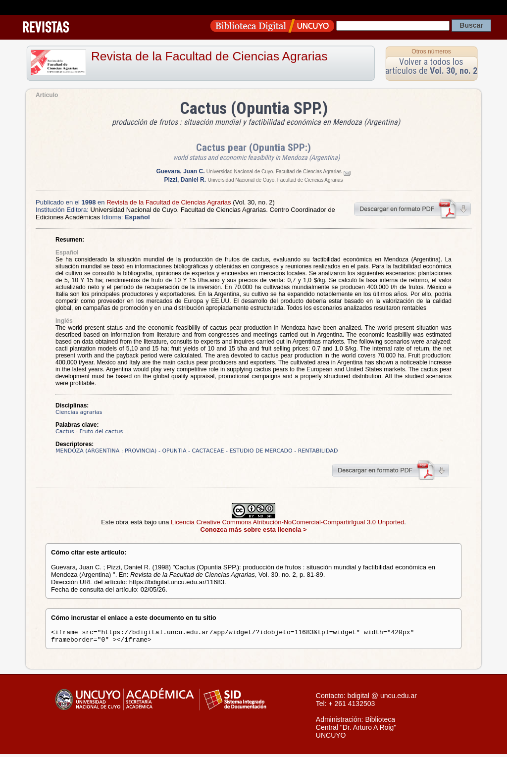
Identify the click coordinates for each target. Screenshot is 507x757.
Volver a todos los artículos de (431, 66)
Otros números (431, 51)
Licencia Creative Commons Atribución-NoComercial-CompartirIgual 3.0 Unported (287, 522)
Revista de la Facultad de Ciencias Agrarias (209, 56)
